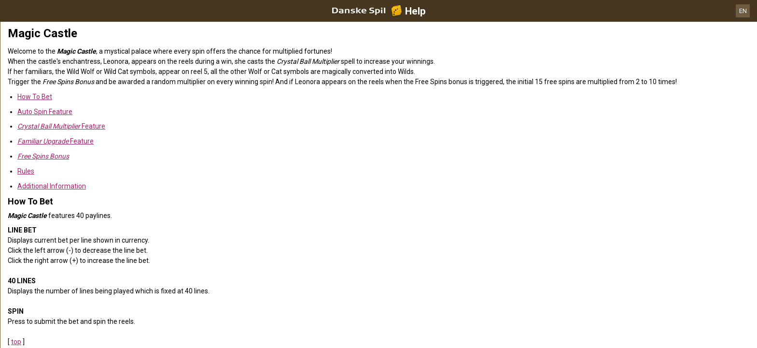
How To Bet (34, 97)
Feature (61, 126)
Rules (25, 171)
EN (743, 10)
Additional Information (51, 186)
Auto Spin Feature (44, 112)
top (16, 342)
